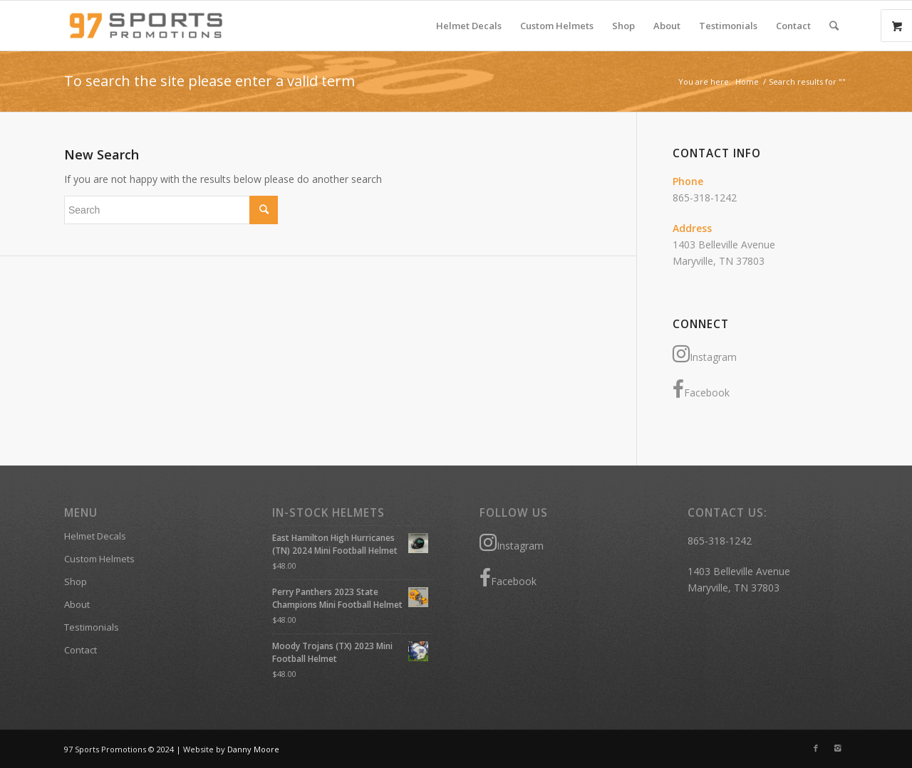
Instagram (705, 354)
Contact (80, 649)
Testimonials (91, 627)
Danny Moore (253, 749)
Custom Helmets (99, 558)
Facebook (701, 389)
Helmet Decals (95, 536)
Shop (75, 581)
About (77, 604)
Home (747, 81)
